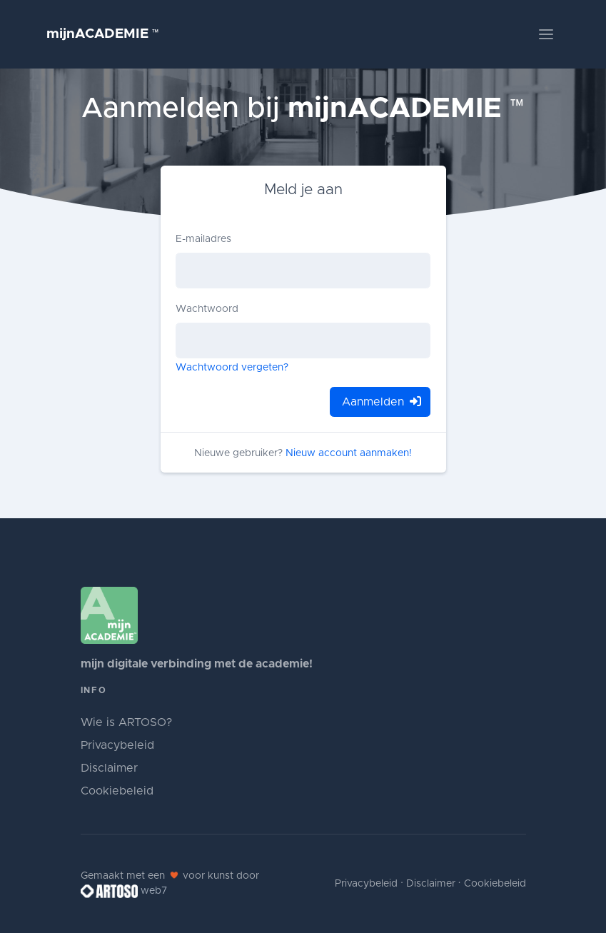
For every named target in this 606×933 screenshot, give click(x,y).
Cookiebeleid (117, 791)
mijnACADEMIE (103, 34)
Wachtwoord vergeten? (232, 368)
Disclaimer (109, 768)
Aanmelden (380, 401)
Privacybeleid (117, 745)
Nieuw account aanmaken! (349, 453)
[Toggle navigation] (546, 34)
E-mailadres (203, 239)
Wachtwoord (207, 309)
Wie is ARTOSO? (126, 722)
